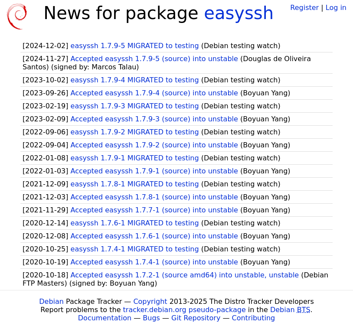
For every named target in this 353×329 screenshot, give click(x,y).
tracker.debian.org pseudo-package (184, 310)
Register (304, 7)
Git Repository (195, 318)
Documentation (104, 318)
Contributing (253, 318)
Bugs (151, 318)
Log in (336, 7)
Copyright (150, 301)
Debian (51, 301)
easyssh (239, 13)
